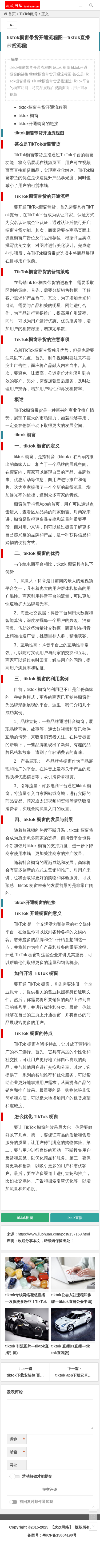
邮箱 (17, 1452)
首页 (10, 14)
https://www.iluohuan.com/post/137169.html (54, 1234)
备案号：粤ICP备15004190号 (52, 1535)
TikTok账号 (28, 14)
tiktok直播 (75, 1217)
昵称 (17, 1439)
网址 (13, 1465)
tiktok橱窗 (25, 1217)
